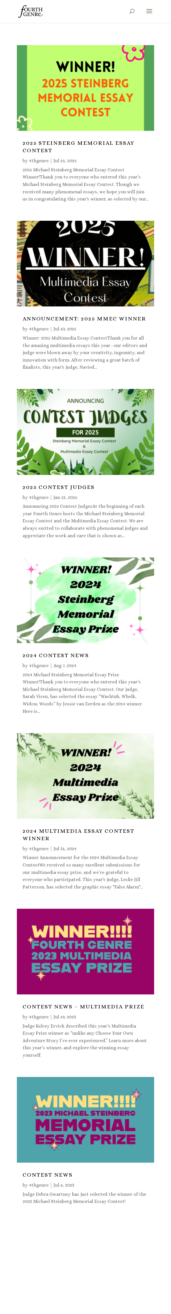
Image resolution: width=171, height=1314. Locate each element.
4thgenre (39, 160)
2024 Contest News (56, 655)
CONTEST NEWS (48, 1174)
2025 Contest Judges (59, 487)
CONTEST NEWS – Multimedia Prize (83, 1006)
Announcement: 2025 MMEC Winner (84, 318)
